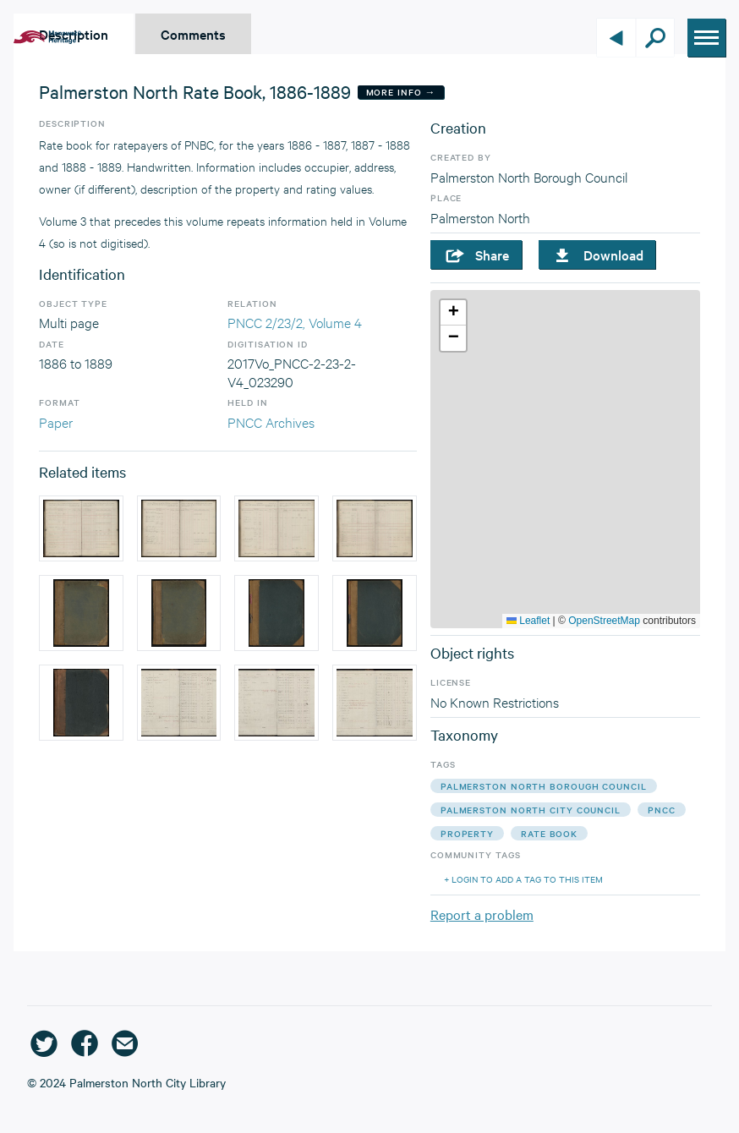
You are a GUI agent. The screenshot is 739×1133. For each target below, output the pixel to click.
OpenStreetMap (604, 621)
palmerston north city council (531, 809)
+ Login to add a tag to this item (523, 879)
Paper (56, 421)
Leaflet (528, 621)
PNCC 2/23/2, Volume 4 (294, 322)
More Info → (401, 91)
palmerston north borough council (544, 786)
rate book (549, 833)
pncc (662, 809)
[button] (453, 313)
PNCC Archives (271, 421)
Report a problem (482, 914)
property (467, 833)
